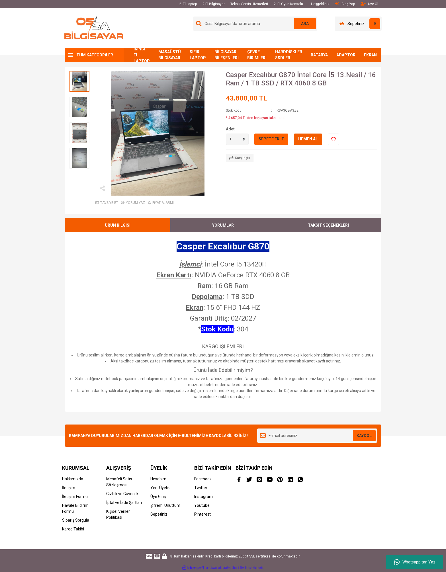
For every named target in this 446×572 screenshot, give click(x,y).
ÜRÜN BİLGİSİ (117, 225)
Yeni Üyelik (160, 487)
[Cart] (358, 24)
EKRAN (370, 55)
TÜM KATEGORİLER (94, 55)
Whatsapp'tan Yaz (414, 562)
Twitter (200, 487)
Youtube (202, 505)
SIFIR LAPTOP (198, 55)
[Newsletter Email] (317, 436)
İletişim (68, 487)
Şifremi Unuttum (165, 505)
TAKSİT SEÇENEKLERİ (328, 225)
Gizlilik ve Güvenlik (122, 493)
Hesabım (158, 479)
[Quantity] (237, 139)
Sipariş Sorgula (75, 520)
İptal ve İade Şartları (124, 502)
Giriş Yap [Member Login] (345, 4)
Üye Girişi (158, 496)
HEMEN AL (308, 139)
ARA (304, 23)
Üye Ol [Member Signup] (369, 4)
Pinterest (202, 514)
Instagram (203, 496)
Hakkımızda (72, 479)
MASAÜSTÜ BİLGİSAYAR (169, 55)
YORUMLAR (223, 225)
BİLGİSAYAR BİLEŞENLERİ (226, 55)
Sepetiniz (158, 514)
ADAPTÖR (345, 55)
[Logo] (93, 28)
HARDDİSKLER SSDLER (288, 55)
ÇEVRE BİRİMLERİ (257, 55)
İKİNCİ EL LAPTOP (142, 55)
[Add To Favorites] (333, 139)
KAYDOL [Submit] (364, 435)
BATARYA (319, 55)
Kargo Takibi (73, 529)
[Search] (255, 24)
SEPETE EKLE (271, 139)
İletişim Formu (75, 496)
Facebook (203, 479)
